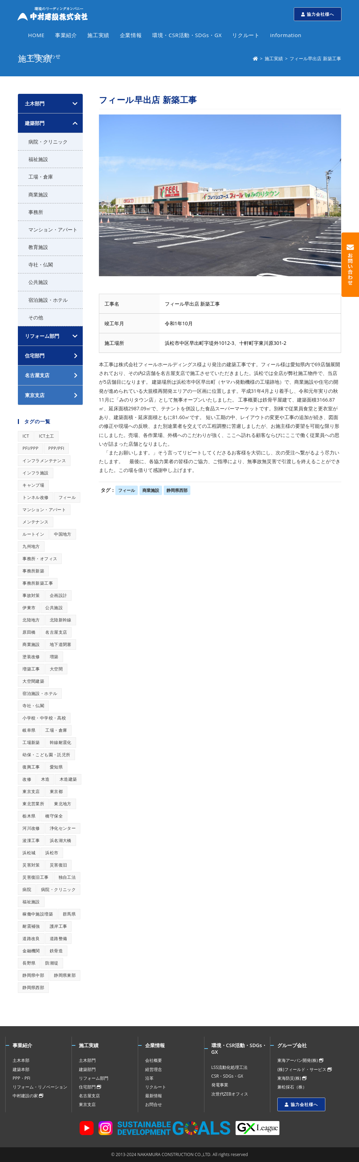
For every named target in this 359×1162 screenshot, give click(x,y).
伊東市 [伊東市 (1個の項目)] (28, 608)
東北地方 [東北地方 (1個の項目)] (63, 804)
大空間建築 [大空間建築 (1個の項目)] (33, 681)
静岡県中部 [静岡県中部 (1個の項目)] (33, 975)
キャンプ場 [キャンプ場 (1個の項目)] (33, 485)
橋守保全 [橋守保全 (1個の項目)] (54, 816)
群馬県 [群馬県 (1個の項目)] (69, 914)
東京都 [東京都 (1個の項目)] (56, 791)
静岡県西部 (177, 490)
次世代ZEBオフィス (229, 1094)
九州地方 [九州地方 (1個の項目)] (31, 546)
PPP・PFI (21, 1078)
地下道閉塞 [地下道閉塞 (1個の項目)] (61, 644)
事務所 (35, 212)
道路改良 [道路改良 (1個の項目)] (31, 938)
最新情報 (153, 1096)
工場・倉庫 (40, 176)
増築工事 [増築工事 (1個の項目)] (31, 669)
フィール (126, 490)
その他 (35, 317)
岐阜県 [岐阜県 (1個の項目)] (28, 730)
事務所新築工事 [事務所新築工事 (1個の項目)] (37, 583)
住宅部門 (90, 1087)
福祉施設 (38, 159)
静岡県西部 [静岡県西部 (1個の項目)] (33, 987)
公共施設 (38, 282)
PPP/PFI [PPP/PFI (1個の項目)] (56, 448)
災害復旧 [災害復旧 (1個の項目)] (58, 865)
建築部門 (35, 123)
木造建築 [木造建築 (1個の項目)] (68, 779)
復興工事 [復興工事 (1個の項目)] (31, 767)
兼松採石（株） (292, 1087)
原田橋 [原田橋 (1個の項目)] (28, 632)
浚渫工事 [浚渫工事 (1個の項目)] (31, 840)
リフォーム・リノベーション (40, 1087)
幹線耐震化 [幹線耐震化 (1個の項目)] (61, 742)
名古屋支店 (89, 1096)
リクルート (155, 1087)
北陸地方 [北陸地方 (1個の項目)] (31, 620)
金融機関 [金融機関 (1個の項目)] (31, 951)
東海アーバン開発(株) (300, 1060)
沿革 (149, 1078)
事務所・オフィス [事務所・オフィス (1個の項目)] (39, 559)
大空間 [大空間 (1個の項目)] (56, 669)
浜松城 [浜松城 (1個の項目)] (28, 853)
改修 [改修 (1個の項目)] (26, 779)
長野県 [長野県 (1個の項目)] (28, 963)
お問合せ (153, 1104)
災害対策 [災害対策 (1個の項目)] (31, 865)
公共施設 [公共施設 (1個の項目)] (54, 608)
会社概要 (153, 1060)
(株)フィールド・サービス (304, 1069)
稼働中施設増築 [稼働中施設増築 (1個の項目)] (37, 914)
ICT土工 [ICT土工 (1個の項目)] (46, 436)
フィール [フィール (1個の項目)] (67, 497)
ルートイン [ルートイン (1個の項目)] (33, 534)
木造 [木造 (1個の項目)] (45, 779)
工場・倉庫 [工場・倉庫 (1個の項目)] (56, 730)
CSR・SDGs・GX (227, 1076)
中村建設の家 (28, 1096)
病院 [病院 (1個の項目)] (26, 889)
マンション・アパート (52, 229)
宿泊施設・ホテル (48, 300)
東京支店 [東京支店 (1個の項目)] (31, 791)
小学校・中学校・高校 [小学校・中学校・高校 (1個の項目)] (44, 718)
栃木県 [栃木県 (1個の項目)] (28, 816)
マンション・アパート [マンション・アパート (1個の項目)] (44, 510)
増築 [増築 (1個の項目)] (54, 657)
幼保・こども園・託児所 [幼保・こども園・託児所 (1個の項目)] (46, 755)
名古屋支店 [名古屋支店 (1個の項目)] (56, 632)
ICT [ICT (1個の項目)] (25, 436)
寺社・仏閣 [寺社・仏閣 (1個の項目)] (33, 706)
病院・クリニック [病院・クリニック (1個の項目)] (58, 889)
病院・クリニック (48, 141)
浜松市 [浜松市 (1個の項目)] (51, 853)
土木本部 (21, 1060)
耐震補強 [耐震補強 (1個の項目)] (31, 926)
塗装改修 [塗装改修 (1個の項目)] (31, 657)
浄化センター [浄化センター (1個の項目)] (63, 828)
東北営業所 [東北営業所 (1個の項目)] (33, 804)
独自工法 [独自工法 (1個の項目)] (67, 877)
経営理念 (153, 1069)
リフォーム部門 (42, 336)
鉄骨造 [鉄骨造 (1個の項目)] (56, 951)
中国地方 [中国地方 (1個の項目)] (63, 534)
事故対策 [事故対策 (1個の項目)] (31, 595)
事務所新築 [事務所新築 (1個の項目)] (33, 571)
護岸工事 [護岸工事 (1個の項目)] (58, 926)
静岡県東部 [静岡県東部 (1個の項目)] (65, 975)
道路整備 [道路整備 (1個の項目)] (58, 938)
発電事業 (219, 1085)
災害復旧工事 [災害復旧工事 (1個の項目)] (35, 877)
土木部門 (35, 103)
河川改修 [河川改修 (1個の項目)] (31, 828)
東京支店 (87, 1104)
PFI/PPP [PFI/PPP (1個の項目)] (30, 448)
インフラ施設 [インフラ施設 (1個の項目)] (35, 473)
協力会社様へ (317, 14)
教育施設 (38, 247)
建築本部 (21, 1069)
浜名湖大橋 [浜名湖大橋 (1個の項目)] (61, 840)
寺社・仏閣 (40, 264)
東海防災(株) (291, 1078)
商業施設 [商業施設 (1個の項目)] (31, 644)
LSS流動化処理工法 (229, 1067)
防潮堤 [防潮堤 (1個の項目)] (51, 963)
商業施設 (150, 490)
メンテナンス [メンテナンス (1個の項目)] (35, 522)
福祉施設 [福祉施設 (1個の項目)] (31, 902)
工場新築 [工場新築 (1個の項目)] (31, 742)
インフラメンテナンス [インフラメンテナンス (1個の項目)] (44, 461)
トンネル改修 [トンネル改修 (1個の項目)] (35, 497)
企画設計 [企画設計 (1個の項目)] (58, 595)
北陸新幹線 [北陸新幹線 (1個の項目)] (61, 620)
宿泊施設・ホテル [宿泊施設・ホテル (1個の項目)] (39, 693)
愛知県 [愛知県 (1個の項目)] (56, 767)
